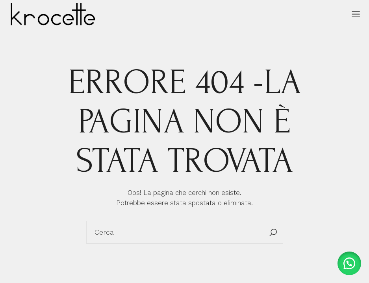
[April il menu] (355, 14)
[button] (349, 263)
